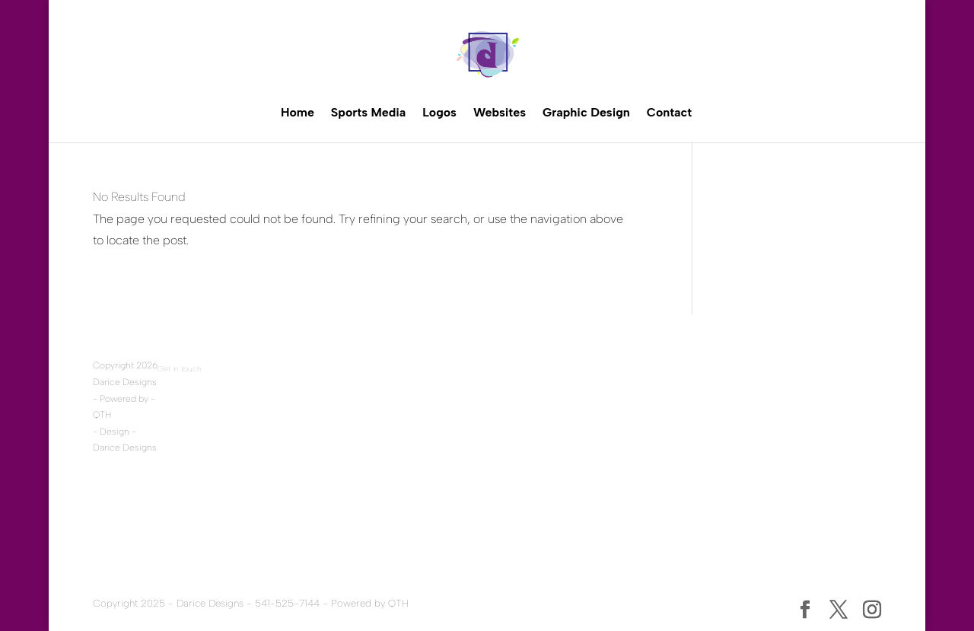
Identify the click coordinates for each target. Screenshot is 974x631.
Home (297, 112)
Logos (439, 112)
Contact (669, 112)
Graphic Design (586, 112)
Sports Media (368, 112)
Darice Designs (125, 382)
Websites (499, 112)
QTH (102, 415)
